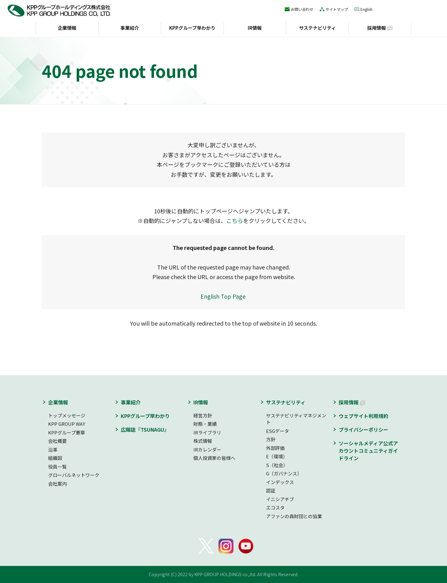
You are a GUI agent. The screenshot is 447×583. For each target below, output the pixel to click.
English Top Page (224, 296)
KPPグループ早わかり (192, 27)
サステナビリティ (317, 27)
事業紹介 (129, 27)
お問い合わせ (302, 9)
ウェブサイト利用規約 (363, 416)
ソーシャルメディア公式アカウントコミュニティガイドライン (368, 450)
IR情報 (255, 27)
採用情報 (376, 27)
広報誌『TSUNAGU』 (145, 429)
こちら (234, 220)
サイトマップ (337, 9)
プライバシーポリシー (363, 429)
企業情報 (67, 27)
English (366, 9)
